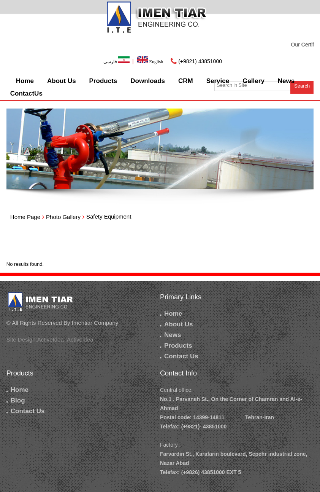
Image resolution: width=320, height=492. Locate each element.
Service (218, 81)
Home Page (25, 217)
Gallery (253, 81)
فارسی (117, 61)
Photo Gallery (63, 217)
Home (25, 81)
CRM (185, 81)
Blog (15, 400)
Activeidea (80, 339)
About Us (61, 81)
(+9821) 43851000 (200, 61)
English (150, 61)
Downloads (147, 81)
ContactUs (26, 93)
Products (103, 81)
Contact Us (179, 356)
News (286, 81)
